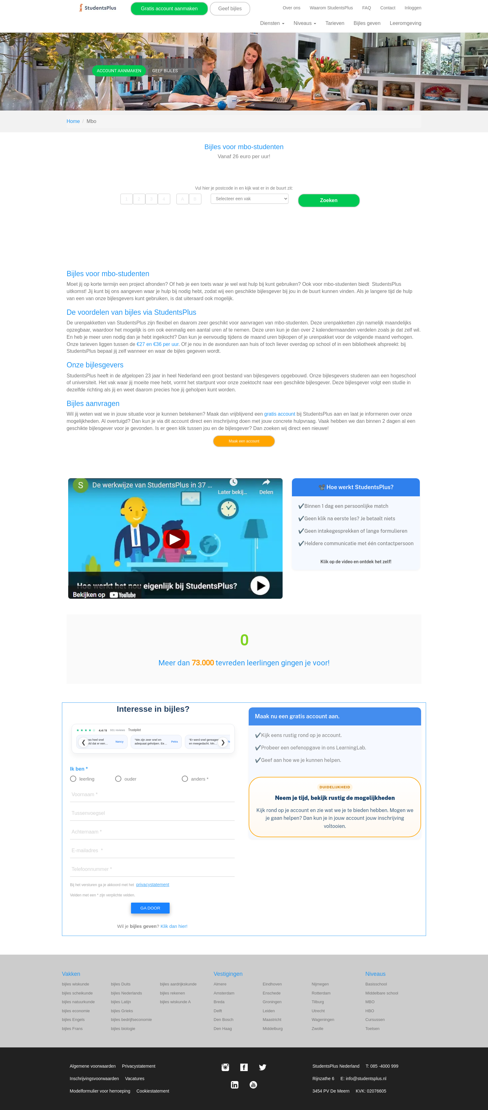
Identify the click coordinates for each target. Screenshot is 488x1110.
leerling (86, 779)
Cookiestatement (153, 1091)
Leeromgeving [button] (405, 23)
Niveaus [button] (305, 23)
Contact (387, 7)
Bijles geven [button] (367, 23)
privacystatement (152, 884)
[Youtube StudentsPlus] (253, 1084)
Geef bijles (230, 8)
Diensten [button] (272, 23)
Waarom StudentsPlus (331, 7)
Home (73, 121)
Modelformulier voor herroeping (100, 1091)
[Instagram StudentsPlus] (225, 1067)
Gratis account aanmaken (169, 8)
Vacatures (134, 1078)
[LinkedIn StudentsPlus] (234, 1084)
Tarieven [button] (335, 23)
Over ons (291, 7)
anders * (200, 779)
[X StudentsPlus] (262, 1067)
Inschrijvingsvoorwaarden (94, 1078)
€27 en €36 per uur (157, 344)
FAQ (366, 7)
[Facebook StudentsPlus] (244, 1067)
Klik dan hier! (174, 926)
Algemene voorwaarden (93, 1066)
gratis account (279, 414)
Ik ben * (79, 769)
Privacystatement (138, 1066)
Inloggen (413, 7)
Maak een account (244, 441)
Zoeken (328, 200)
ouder (130, 779)
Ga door (150, 908)
